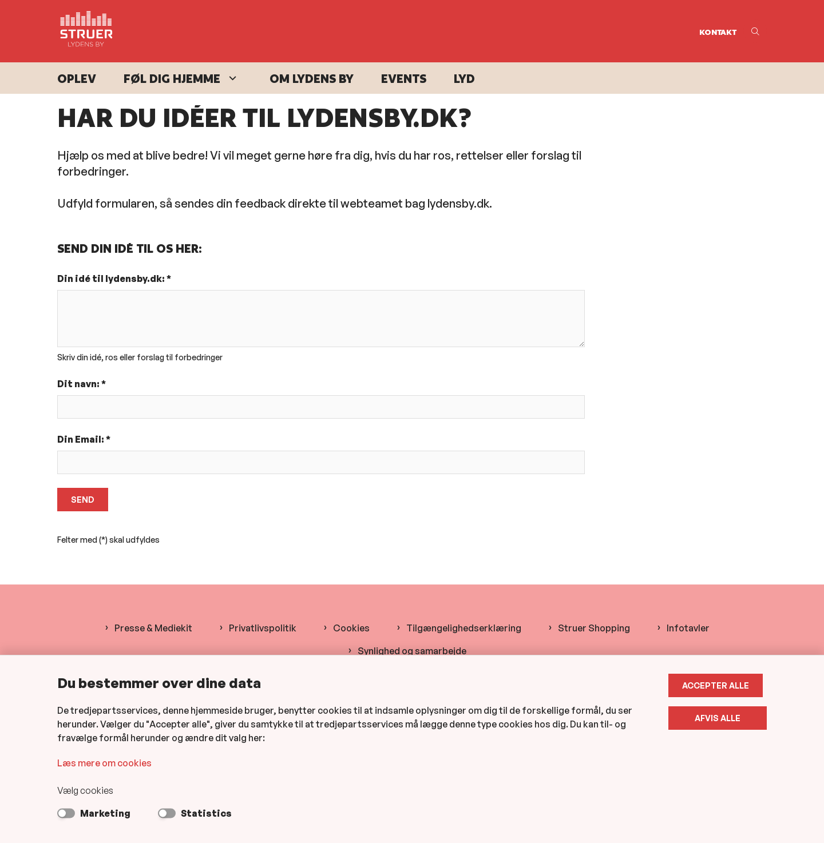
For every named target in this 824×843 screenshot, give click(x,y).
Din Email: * (83, 439)
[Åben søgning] (755, 31)
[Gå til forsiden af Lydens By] (374, 31)
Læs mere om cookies (104, 763)
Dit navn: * (81, 383)
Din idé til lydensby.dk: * (114, 278)
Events (403, 78)
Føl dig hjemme (172, 78)
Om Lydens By (312, 78)
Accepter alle (719, 685)
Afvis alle (720, 718)
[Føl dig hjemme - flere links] (231, 78)
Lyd (464, 78)
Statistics (206, 813)
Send (82, 499)
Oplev (76, 78)
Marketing (105, 813)
